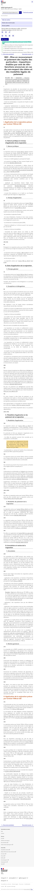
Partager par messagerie (13, 35)
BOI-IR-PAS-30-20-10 (25, 799)
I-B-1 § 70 (26, 483)
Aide (2, 831)
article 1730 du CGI (22, 134)
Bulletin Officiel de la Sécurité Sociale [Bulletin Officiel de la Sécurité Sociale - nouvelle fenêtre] (8, 851)
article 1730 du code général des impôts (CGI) (18, 98)
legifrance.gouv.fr (23, 878)
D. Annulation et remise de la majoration (13, 50)
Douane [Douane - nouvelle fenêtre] (2, 855)
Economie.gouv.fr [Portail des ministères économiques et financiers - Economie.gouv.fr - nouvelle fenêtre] (4, 860)
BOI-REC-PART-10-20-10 (20, 515)
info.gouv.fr (3, 878)
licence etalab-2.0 (27, 889)
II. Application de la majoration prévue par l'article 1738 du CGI (17, 52)
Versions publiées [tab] (6, 25)
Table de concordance (5, 840)
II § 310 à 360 (18, 498)
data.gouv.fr (4, 880)
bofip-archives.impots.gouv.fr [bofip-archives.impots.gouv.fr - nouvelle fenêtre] (6, 844)
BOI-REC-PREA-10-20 (22, 479)
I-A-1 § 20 (20, 753)
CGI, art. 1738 (12, 119)
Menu (32, 2)
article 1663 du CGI (9, 133)
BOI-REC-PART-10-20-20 (16, 384)
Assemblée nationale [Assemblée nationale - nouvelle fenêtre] (5, 849)
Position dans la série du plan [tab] (8, 22)
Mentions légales (15, 884)
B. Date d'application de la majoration (12, 47)
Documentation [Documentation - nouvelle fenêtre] (4, 842)
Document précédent (8, 54)
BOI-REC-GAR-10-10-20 (15, 163)
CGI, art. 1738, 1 (8, 716)
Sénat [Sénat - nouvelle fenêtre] (2, 864)
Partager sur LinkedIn (9, 35)
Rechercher (20, 12)
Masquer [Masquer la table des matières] (5, 39)
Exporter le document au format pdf (2, 32)
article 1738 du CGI (23, 261)
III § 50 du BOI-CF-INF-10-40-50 (12, 771)
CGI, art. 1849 (17, 581)
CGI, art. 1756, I (8, 624)
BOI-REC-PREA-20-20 (20, 186)
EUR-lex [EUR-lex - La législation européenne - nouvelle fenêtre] (2, 858)
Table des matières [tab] (6, 20)
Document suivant (27, 54)
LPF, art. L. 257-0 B (26, 476)
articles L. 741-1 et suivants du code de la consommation (18, 632)
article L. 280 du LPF (22, 252)
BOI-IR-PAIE (16, 799)
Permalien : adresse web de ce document (9, 32)
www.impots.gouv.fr (25, 510)
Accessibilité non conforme (6, 884)
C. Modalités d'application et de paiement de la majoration (17, 48)
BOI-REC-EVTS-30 (14, 171)
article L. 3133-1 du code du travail (20, 405)
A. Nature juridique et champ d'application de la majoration (18, 45)
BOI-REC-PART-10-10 (21, 133)
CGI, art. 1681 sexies (17, 709)
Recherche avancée (28, 12)
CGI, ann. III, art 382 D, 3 (10, 391)
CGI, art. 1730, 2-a (24, 295)
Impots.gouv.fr (3, 862)
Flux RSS (2, 838)
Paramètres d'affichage (10, 886)
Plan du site (21, 884)
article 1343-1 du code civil (25, 533)
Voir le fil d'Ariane (4, 15)
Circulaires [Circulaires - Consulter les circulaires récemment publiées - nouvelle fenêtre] (3, 853)
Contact (2, 833)
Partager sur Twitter (6, 35)
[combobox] (10, 12)
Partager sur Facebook (2, 35)
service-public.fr (12, 878)
